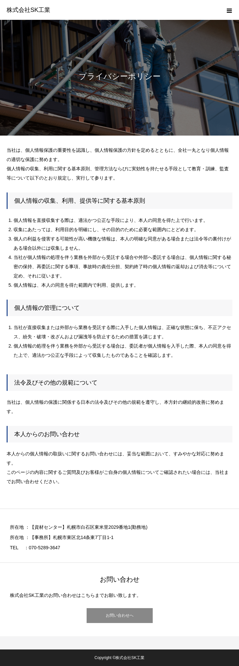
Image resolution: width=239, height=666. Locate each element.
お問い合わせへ (120, 615)
